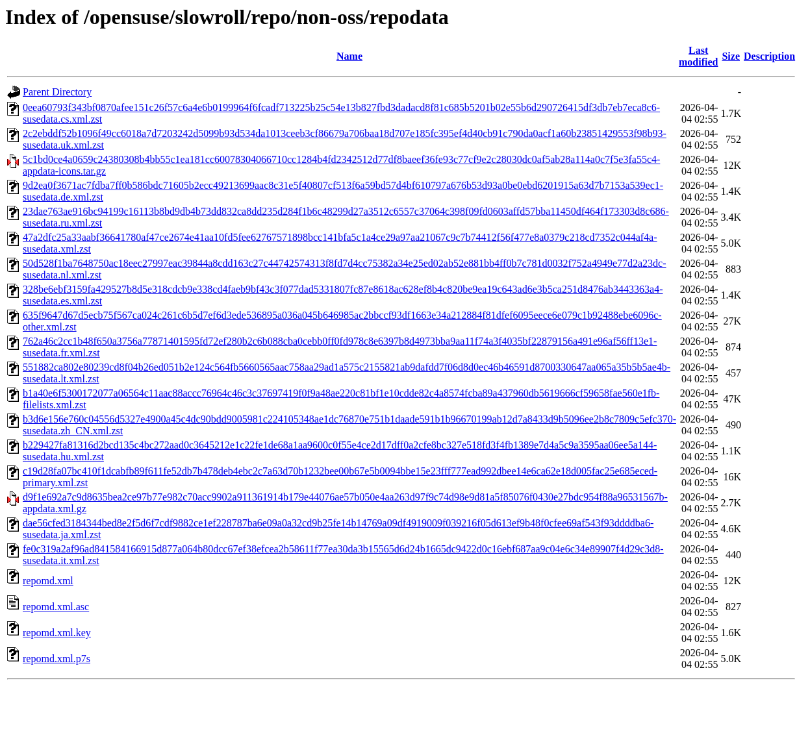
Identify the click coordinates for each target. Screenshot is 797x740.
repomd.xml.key (57, 632)
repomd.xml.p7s (56, 658)
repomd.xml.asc (56, 606)
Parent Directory (57, 91)
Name (349, 56)
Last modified (698, 56)
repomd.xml (48, 580)
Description (769, 56)
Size (731, 56)
